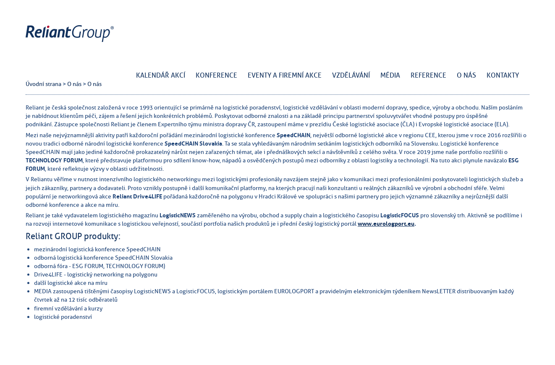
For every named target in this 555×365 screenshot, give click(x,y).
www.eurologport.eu (386, 223)
